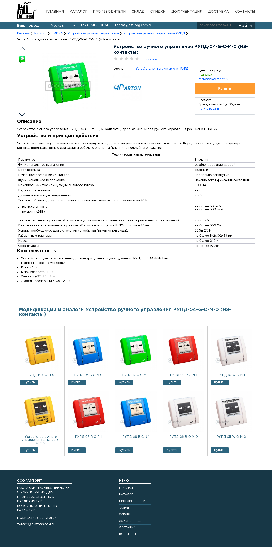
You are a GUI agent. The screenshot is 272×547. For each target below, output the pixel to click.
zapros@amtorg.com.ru (133, 25)
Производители (109, 11)
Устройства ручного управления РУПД (162, 69)
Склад (137, 11)
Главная (55, 11)
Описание (152, 59)
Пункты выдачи (209, 109)
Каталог (78, 11)
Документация (186, 11)
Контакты (244, 11)
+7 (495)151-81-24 (94, 25)
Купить (29, 382)
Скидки (158, 11)
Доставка (218, 11)
